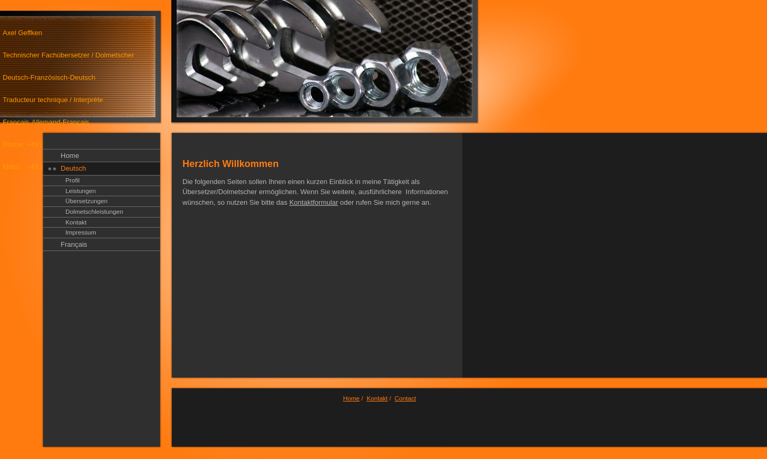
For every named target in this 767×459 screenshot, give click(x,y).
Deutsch (73, 168)
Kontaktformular (313, 202)
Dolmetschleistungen (94, 211)
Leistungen (80, 190)
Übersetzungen (86, 200)
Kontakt (76, 222)
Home (70, 156)
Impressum (80, 232)
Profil (72, 180)
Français (74, 244)
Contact (405, 398)
